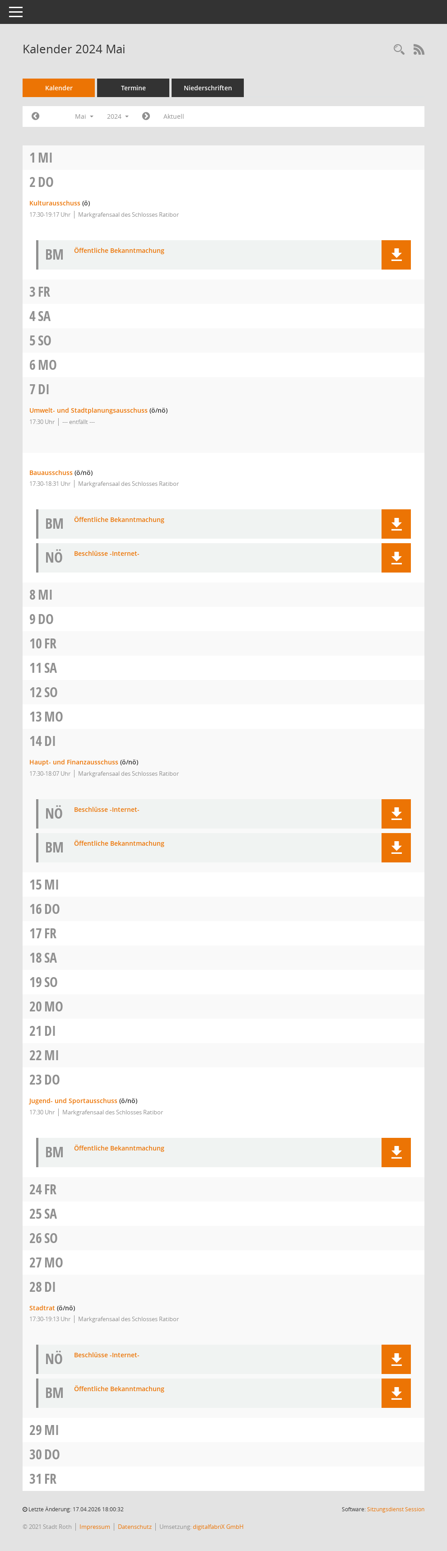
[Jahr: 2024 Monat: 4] (35, 116)
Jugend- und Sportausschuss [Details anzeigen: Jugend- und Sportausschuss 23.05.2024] (73, 1100)
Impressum (94, 1527)
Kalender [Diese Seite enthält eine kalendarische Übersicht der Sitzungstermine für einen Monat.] (59, 88)
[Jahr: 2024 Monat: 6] (146, 116)
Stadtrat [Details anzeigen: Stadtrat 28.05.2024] (42, 1308)
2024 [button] (118, 116)
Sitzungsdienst (395, 1509)
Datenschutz (135, 1527)
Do (46, 181)
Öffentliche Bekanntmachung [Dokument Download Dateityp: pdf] (119, 251)
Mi (45, 157)
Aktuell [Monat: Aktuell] (173, 116)
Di (44, 389)
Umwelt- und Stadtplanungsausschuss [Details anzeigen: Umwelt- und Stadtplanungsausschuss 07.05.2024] (88, 410)
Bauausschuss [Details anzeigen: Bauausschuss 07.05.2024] (51, 472)
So (44, 340)
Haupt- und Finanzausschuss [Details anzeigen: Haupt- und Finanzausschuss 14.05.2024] (73, 762)
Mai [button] (84, 116)
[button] (396, 255)
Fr (44, 291)
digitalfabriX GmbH (218, 1527)
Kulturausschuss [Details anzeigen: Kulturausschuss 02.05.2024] (54, 203)
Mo (47, 364)
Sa (44, 316)
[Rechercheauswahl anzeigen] (399, 49)
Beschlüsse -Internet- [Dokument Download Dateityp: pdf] (107, 554)
